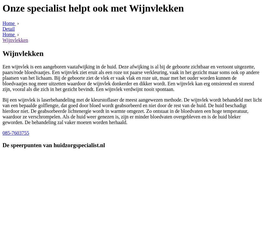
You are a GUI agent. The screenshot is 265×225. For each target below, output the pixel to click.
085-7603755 (15, 133)
